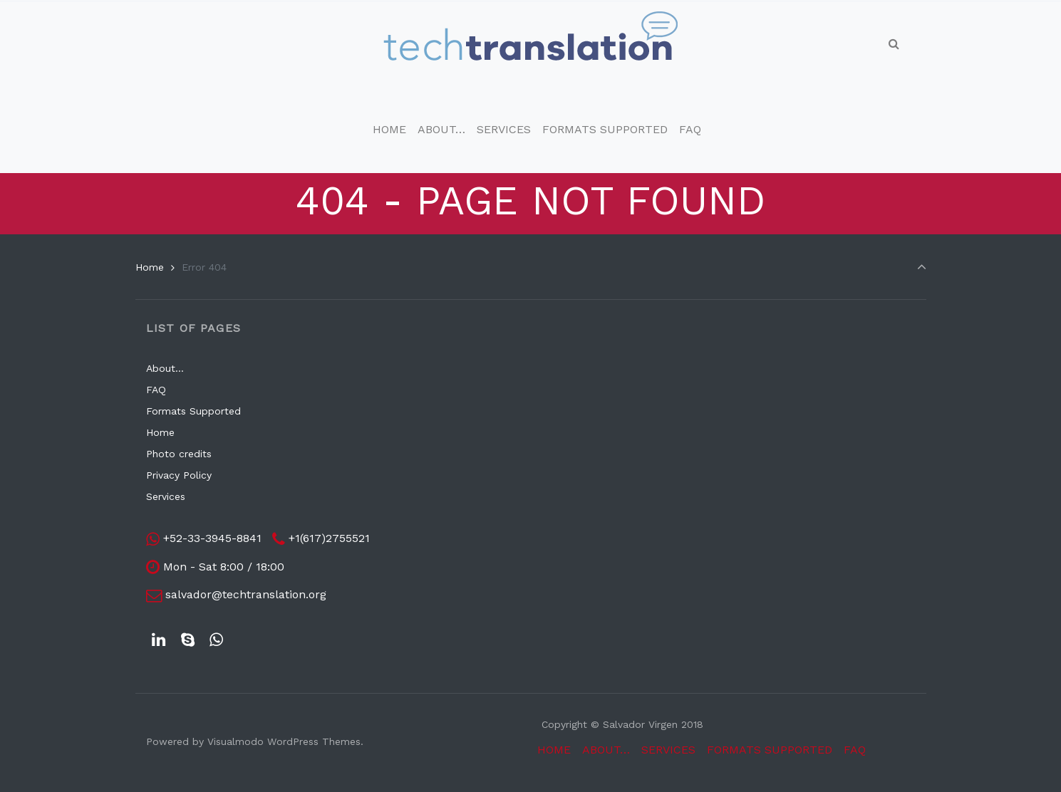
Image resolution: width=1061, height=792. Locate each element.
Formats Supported (193, 411)
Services (165, 496)
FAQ (156, 389)
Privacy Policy (179, 475)
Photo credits (179, 453)
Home (149, 267)
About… (165, 368)
